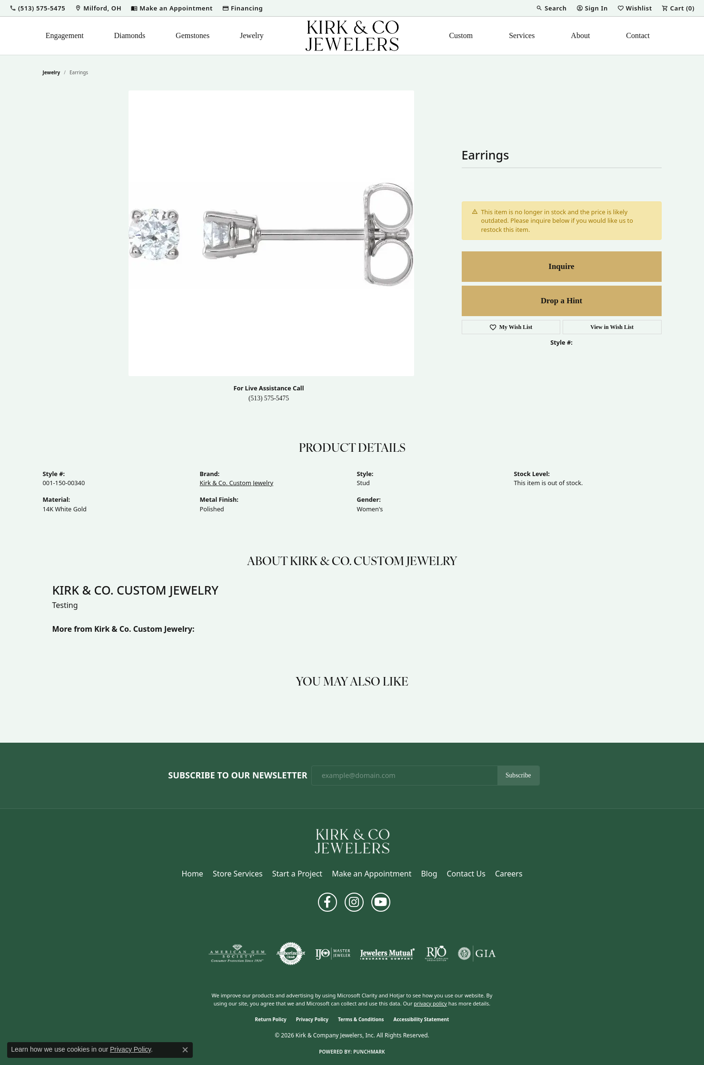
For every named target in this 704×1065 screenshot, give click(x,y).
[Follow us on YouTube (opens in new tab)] (380, 902)
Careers (509, 873)
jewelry (51, 72)
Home (192, 873)
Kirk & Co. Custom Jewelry (237, 482)
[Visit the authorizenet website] (291, 953)
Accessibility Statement (421, 1019)
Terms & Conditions (361, 1019)
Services (522, 35)
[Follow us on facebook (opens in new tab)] (327, 902)
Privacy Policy (312, 1019)
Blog (429, 873)
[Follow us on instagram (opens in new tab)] (354, 902)
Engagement (65, 35)
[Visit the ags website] (237, 953)
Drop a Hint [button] (561, 300)
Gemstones (192, 35)
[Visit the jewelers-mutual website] (387, 953)
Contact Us (465, 873)
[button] (37, 8)
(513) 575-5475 (268, 398)
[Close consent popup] (185, 1050)
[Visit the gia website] (477, 953)
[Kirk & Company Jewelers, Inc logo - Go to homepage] (352, 36)
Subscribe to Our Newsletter (237, 775)
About (580, 35)
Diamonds (130, 35)
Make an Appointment (371, 873)
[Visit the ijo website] (333, 953)
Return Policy (271, 1019)
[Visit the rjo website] (436, 953)
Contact (638, 35)
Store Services (238, 873)
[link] (98, 8)
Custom (461, 35)
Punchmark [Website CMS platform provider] (369, 1051)
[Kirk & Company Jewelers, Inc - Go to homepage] (352, 840)
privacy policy (430, 1003)
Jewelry (252, 35)
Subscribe (518, 775)
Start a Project (297, 873)
